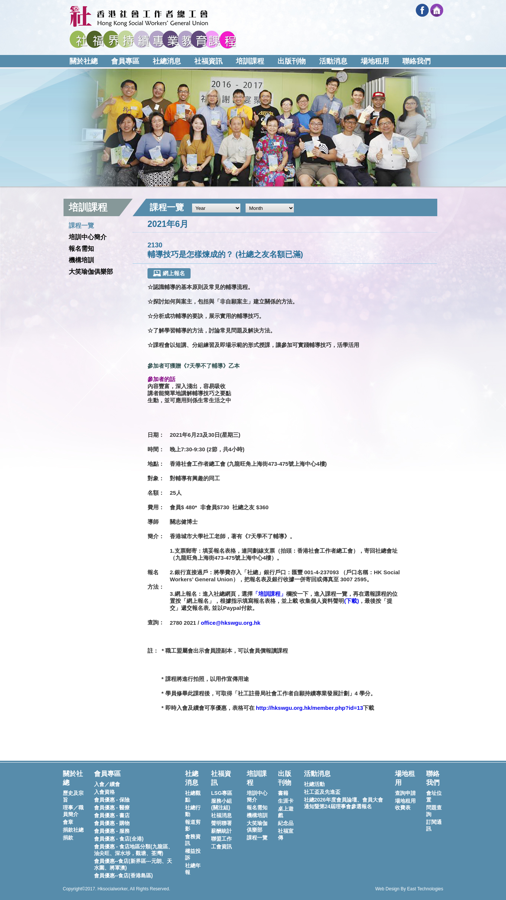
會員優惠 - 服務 (112, 831)
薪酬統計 (221, 831)
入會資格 (104, 792)
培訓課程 (250, 61)
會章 (68, 822)
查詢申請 (405, 793)
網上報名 (169, 273)
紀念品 (285, 823)
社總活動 (314, 784)
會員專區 (125, 61)
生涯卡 (285, 801)
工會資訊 (221, 846)
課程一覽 (81, 225)
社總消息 (167, 61)
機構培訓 (81, 260)
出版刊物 (292, 61)
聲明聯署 (221, 823)
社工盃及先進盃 (322, 792)
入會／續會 (107, 784)
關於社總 (83, 61)
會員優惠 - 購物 (112, 823)
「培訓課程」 (269, 594)
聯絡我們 (416, 61)
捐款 (68, 838)
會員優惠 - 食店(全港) (119, 839)
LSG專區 (221, 793)
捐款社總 (73, 830)
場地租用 (375, 61)
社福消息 (221, 815)
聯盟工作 (221, 839)
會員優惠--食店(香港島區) (123, 875)
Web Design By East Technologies (409, 888)
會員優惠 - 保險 (112, 800)
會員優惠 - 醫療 (112, 807)
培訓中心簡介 (88, 237)
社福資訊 (208, 61)
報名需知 (81, 248)
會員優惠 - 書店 (112, 815)
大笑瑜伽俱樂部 (91, 271)
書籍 (283, 793)
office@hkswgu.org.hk (230, 623)
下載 (351, 601)
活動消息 (333, 61)
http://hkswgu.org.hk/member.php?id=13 (309, 708)
